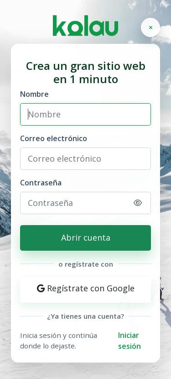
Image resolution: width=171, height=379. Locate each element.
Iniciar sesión (129, 340)
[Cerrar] (150, 27)
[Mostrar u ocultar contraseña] (138, 203)
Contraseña (41, 183)
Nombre (34, 94)
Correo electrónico (53, 138)
